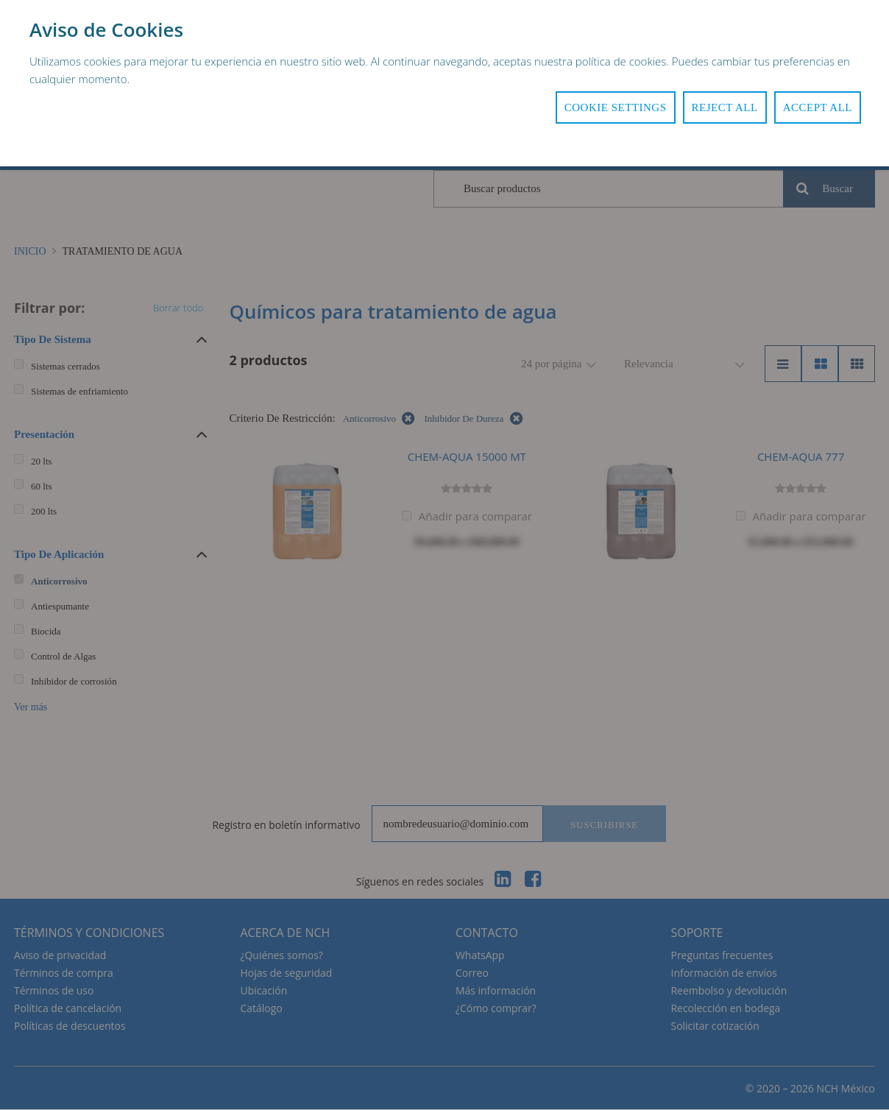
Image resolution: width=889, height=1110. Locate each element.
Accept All (817, 107)
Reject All (725, 107)
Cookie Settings (615, 107)
